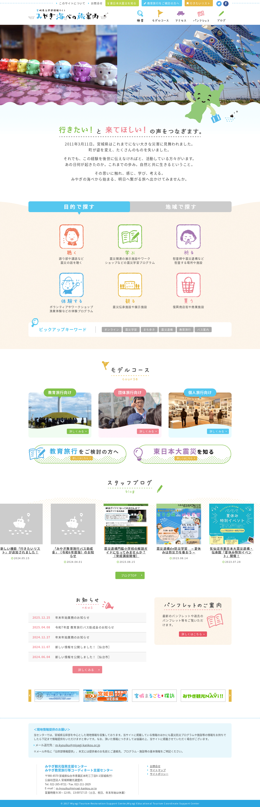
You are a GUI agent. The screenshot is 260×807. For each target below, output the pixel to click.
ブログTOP (129, 575)
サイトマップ (158, 770)
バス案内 (203, 329)
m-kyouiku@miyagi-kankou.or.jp (77, 745)
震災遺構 (167, 329)
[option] (57, 696)
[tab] (79, 206)
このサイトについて (72, 3)
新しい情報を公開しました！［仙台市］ (72, 647)
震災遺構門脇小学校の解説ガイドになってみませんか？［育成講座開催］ (126, 552)
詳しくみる (76, 431)
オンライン (111, 329)
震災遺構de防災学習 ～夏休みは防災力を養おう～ (179, 550)
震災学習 (131, 329)
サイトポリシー (159, 774)
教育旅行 (185, 329)
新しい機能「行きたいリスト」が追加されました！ (21, 550)
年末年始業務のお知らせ (61, 617)
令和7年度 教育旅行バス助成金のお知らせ (73, 627)
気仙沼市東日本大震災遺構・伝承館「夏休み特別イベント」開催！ (232, 552)
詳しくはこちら (192, 634)
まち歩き (149, 329)
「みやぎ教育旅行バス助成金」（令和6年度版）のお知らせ (74, 552)
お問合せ (97, 3)
